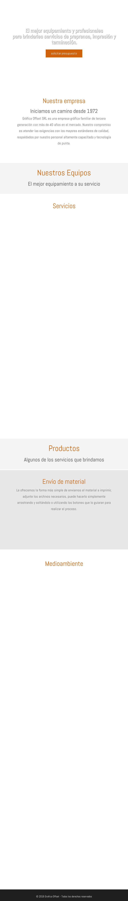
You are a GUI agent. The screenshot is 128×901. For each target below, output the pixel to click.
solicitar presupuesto (64, 53)
